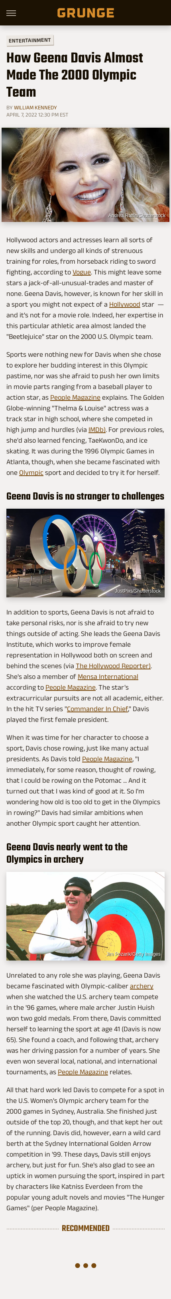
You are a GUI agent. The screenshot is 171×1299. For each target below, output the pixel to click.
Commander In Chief (97, 709)
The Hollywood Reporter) (113, 666)
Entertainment (30, 40)
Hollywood (124, 304)
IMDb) (97, 430)
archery (141, 986)
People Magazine (75, 397)
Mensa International (108, 677)
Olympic (31, 472)
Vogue (82, 272)
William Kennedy (35, 107)
